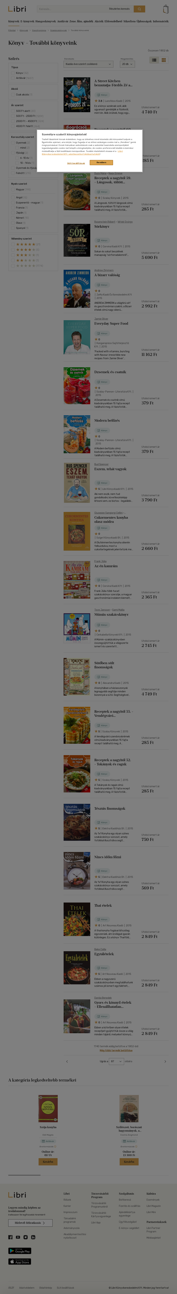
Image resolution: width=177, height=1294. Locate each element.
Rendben (101, 162)
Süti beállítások (76, 163)
